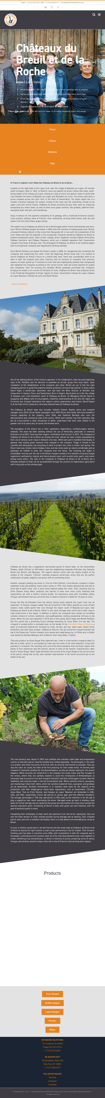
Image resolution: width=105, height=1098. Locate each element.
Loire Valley (28, 82)
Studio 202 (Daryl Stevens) (82, 1092)
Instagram (52, 1081)
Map (52, 163)
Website (52, 152)
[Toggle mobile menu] (99, 14)
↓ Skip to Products (19, 284)
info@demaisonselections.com (72, 3)
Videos (52, 141)
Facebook (52, 1084)
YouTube (52, 1077)
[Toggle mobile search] (94, 14)
